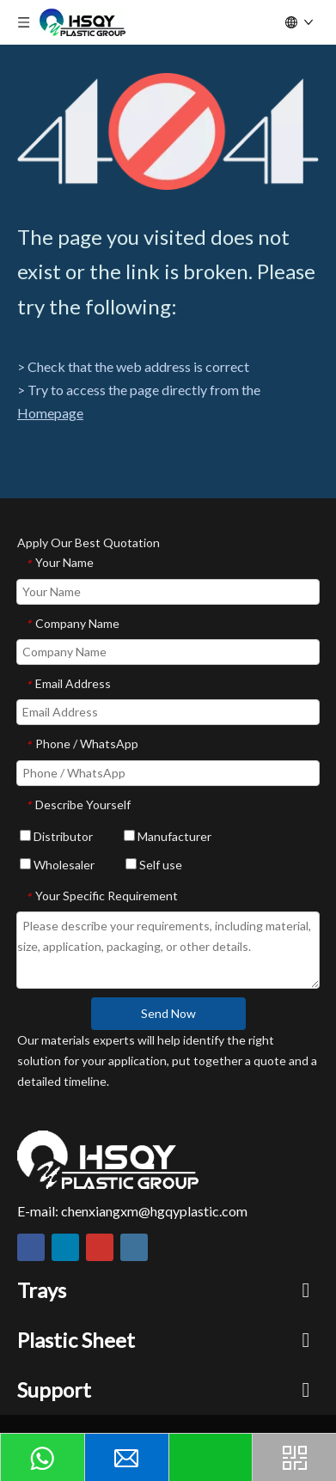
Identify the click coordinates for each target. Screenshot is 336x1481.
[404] (168, 131)
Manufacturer (167, 836)
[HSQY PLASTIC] (108, 1160)
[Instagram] (134, 1247)
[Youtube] (99, 1247)
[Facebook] (31, 1247)
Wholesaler (57, 864)
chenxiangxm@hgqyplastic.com (154, 1211)
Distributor (56, 836)
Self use (153, 864)
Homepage (50, 413)
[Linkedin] (65, 1247)
